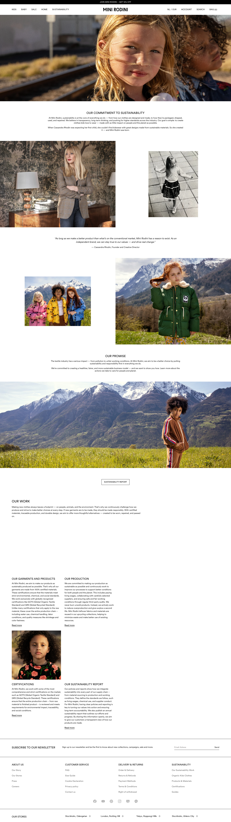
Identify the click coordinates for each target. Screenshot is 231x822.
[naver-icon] (128, 801)
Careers (15, 786)
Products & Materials (182, 781)
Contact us (70, 792)
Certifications (178, 786)
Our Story (16, 770)
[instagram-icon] (119, 801)
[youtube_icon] (103, 801)
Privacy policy (71, 786)
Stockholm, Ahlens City (185, 816)
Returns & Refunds (127, 776)
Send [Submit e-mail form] (216, 747)
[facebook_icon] (95, 801)
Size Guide (70, 776)
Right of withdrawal (127, 792)
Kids (14, 9)
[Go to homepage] (115, 9)
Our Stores (17, 776)
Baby (24, 9)
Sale (34, 9)
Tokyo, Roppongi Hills (148, 816)
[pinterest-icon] (111, 801)
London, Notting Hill (112, 816)
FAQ (67, 770)
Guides (175, 792)
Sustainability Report (115, 482)
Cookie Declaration (74, 781)
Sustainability (60, 9)
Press (14, 781)
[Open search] (200, 10)
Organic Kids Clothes (182, 776)
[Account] (186, 10)
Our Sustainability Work (183, 770)
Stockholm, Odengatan (78, 816)
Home (44, 9)
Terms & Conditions (127, 786)
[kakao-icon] (136, 801)
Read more (17, 630)
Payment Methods (127, 781)
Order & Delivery (126, 770)
